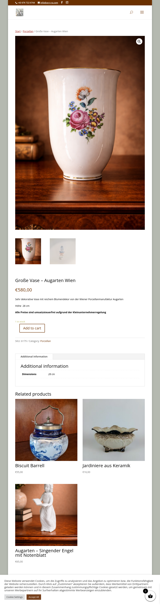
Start (18, 31)
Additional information (34, 356)
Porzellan (28, 31)
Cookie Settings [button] (14, 597)
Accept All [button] (34, 597)
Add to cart (32, 328)
